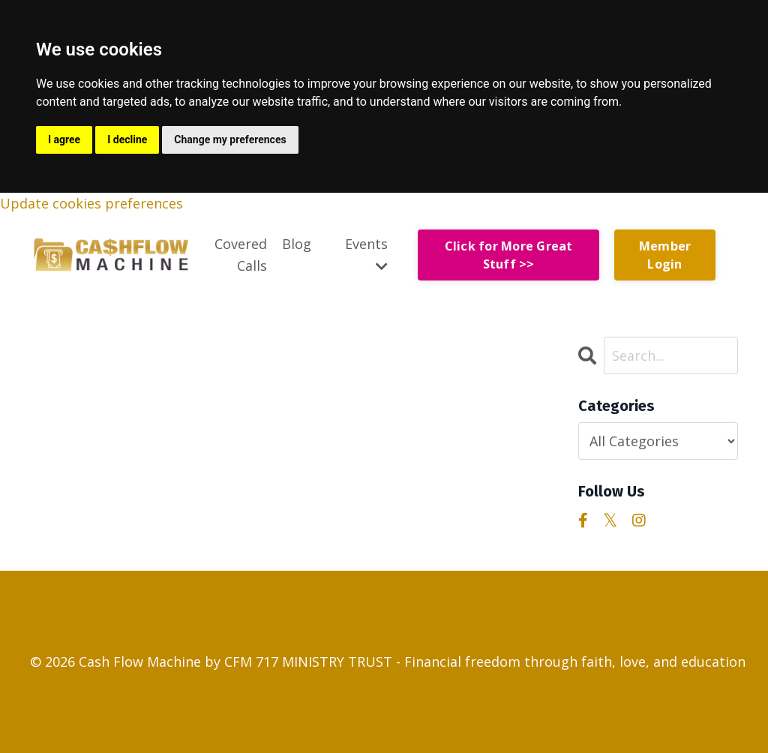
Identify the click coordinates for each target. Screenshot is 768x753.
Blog (296, 244)
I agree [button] (64, 140)
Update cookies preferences (91, 203)
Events (366, 254)
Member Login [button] (665, 255)
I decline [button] (127, 140)
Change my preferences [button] (230, 140)
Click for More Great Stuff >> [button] (509, 255)
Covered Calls (240, 254)
